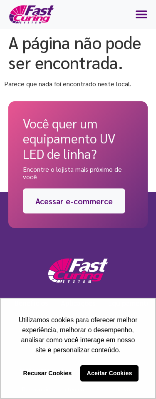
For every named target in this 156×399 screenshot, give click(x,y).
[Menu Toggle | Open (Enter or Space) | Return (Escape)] (141, 14)
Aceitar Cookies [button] (109, 373)
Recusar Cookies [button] (47, 373)
